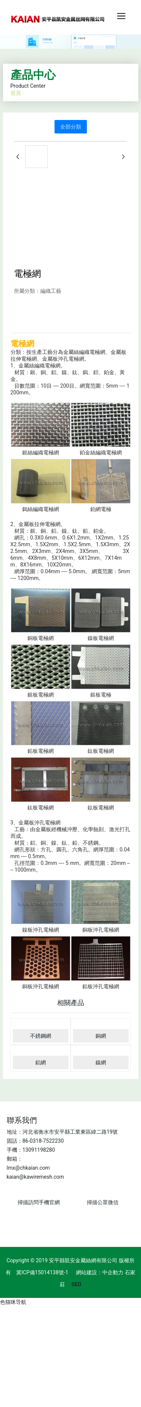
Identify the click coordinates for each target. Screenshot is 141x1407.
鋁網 (40, 1062)
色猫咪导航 (13, 1302)
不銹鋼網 (40, 1036)
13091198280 (39, 1150)
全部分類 (70, 127)
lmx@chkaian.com (28, 1168)
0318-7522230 (47, 1141)
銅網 (101, 1036)
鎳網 (101, 1062)
